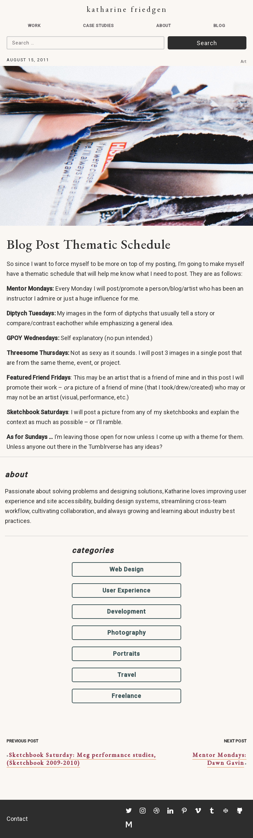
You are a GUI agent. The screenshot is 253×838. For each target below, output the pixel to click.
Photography (126, 632)
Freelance (126, 695)
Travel (126, 674)
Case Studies (98, 25)
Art (243, 61)
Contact (17, 818)
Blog (219, 25)
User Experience (126, 590)
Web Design (126, 569)
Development (126, 611)
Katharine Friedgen (127, 9)
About (163, 25)
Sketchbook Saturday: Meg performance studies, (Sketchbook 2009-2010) (81, 758)
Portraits (126, 653)
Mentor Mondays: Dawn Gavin (219, 758)
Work (34, 25)
